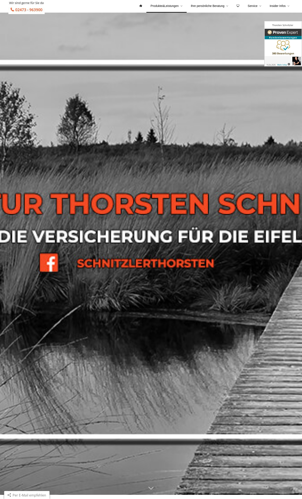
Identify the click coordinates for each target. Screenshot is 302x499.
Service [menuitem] (253, 8)
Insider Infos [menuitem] (278, 8)
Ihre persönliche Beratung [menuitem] (207, 8)
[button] (151, 494)
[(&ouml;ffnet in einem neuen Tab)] (283, 43)
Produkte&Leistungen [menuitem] (165, 8)
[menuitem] (140, 8)
